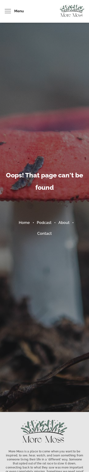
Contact (44, 233)
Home (24, 222)
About (64, 222)
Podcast (44, 222)
